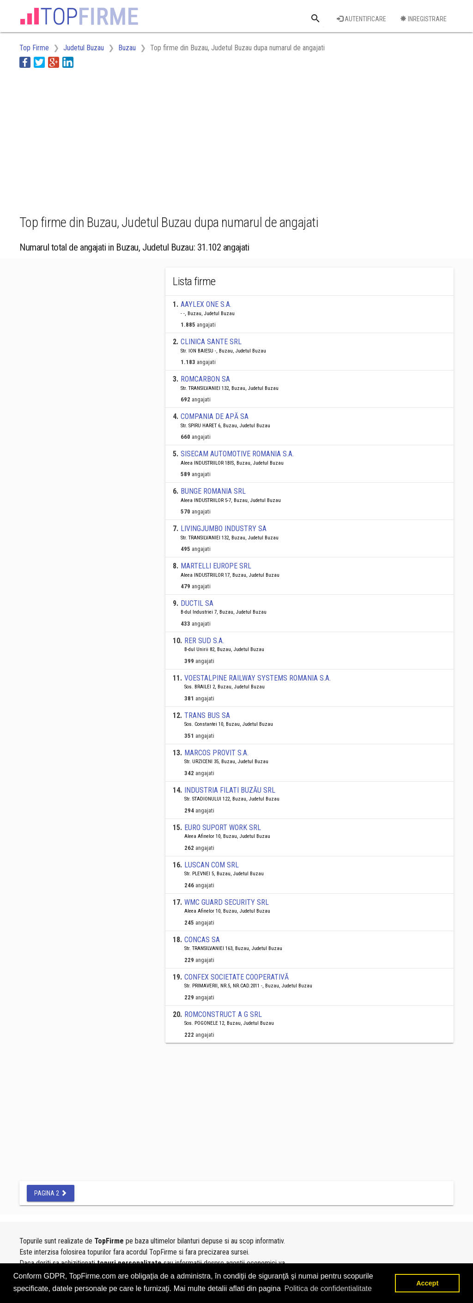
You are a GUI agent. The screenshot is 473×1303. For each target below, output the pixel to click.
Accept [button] (427, 1283)
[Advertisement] (187, 139)
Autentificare (361, 19)
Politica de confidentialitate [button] (327, 1288)
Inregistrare (423, 19)
